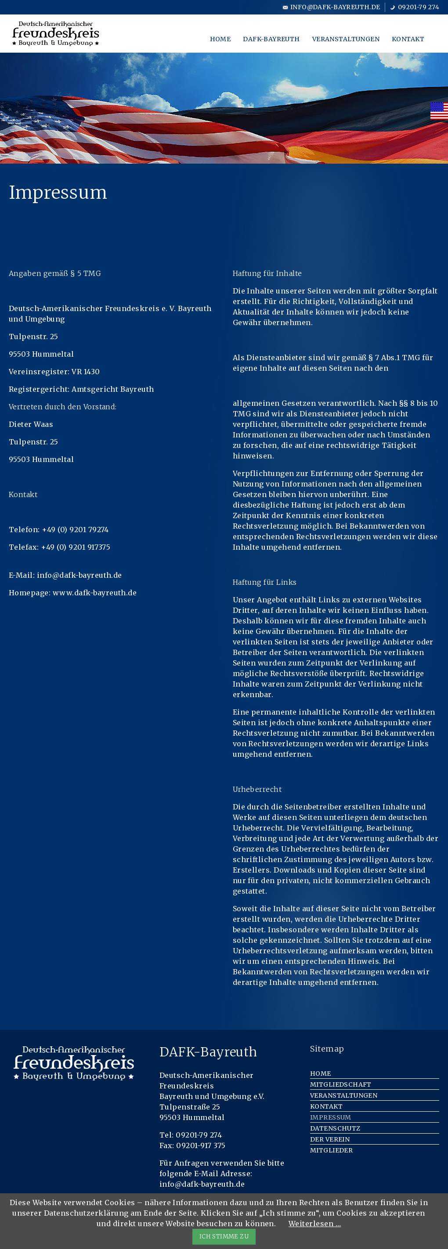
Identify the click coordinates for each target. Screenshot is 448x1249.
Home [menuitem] (220, 39)
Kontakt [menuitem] (408, 39)
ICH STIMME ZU (224, 1236)
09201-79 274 (418, 7)
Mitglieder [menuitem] (331, 1150)
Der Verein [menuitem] (330, 1139)
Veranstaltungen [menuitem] (345, 39)
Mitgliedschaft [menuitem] (341, 1084)
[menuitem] (439, 111)
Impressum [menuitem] (330, 1117)
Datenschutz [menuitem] (335, 1128)
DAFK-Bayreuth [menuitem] (271, 39)
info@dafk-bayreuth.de (335, 7)
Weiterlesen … (315, 1223)
